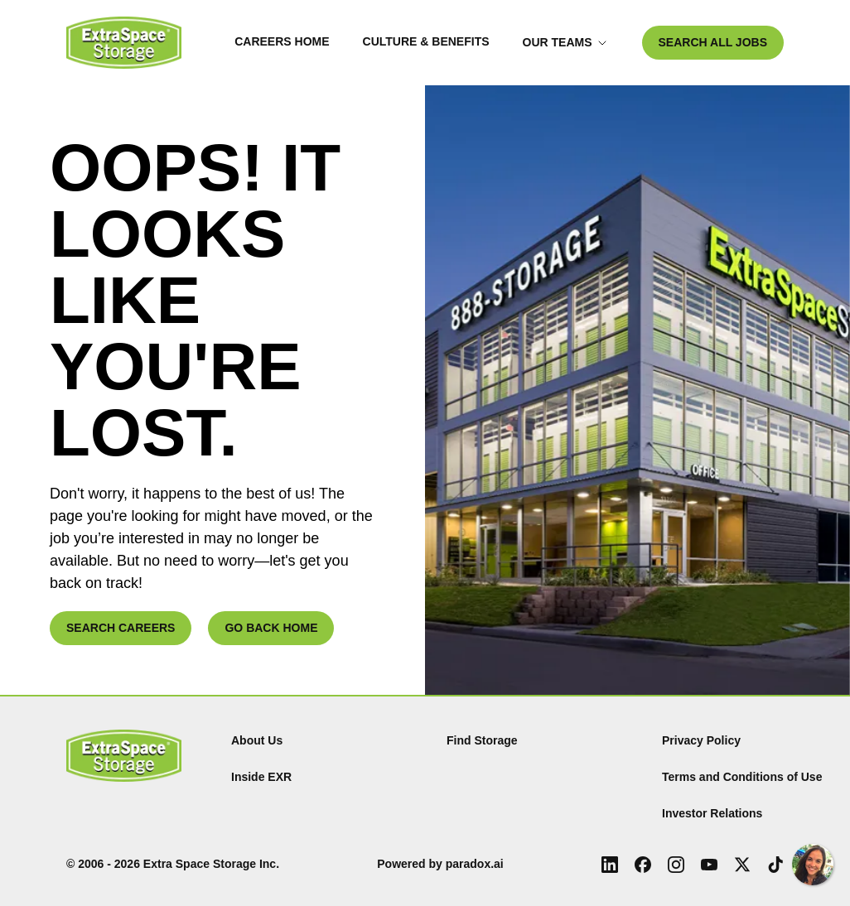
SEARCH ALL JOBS (713, 42)
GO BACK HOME (271, 627)
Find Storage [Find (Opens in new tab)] (482, 740)
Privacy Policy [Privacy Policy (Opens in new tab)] (701, 740)
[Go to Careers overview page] (123, 43)
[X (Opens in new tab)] (742, 864)
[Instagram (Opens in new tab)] (676, 864)
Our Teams (565, 42)
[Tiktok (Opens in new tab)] (775, 864)
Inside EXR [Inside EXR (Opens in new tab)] (261, 776)
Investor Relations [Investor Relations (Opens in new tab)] (712, 813)
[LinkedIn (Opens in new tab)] (609, 864)
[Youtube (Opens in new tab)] (709, 864)
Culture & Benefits (426, 41)
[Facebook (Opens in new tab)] (643, 864)
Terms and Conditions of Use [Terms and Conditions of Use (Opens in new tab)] (742, 776)
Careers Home (281, 41)
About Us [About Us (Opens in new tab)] (257, 740)
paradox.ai (475, 863)
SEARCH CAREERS (120, 627)
